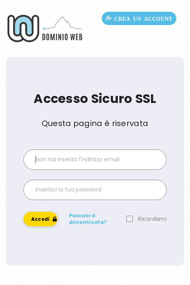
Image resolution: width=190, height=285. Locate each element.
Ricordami (152, 219)
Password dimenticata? (88, 218)
